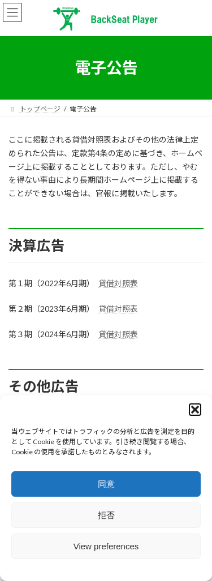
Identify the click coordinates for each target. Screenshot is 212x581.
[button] (195, 409)
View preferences (106, 546)
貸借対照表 (118, 283)
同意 (106, 484)
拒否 (106, 515)
